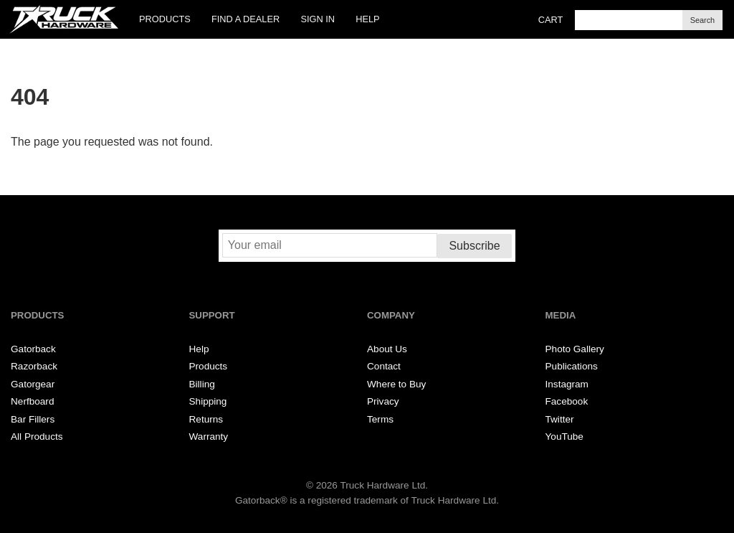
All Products (37, 436)
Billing (202, 384)
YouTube (564, 436)
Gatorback (33, 349)
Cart (550, 19)
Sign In (317, 19)
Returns (206, 419)
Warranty (209, 436)
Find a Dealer (245, 19)
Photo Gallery (574, 349)
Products (165, 19)
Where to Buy (396, 384)
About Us (387, 349)
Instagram (566, 384)
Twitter (559, 419)
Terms (380, 419)
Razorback (34, 366)
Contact (384, 366)
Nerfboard (32, 401)
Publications (571, 366)
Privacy (383, 401)
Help (367, 19)
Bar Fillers (32, 419)
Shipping (208, 401)
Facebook (566, 401)
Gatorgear (32, 384)
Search (702, 20)
